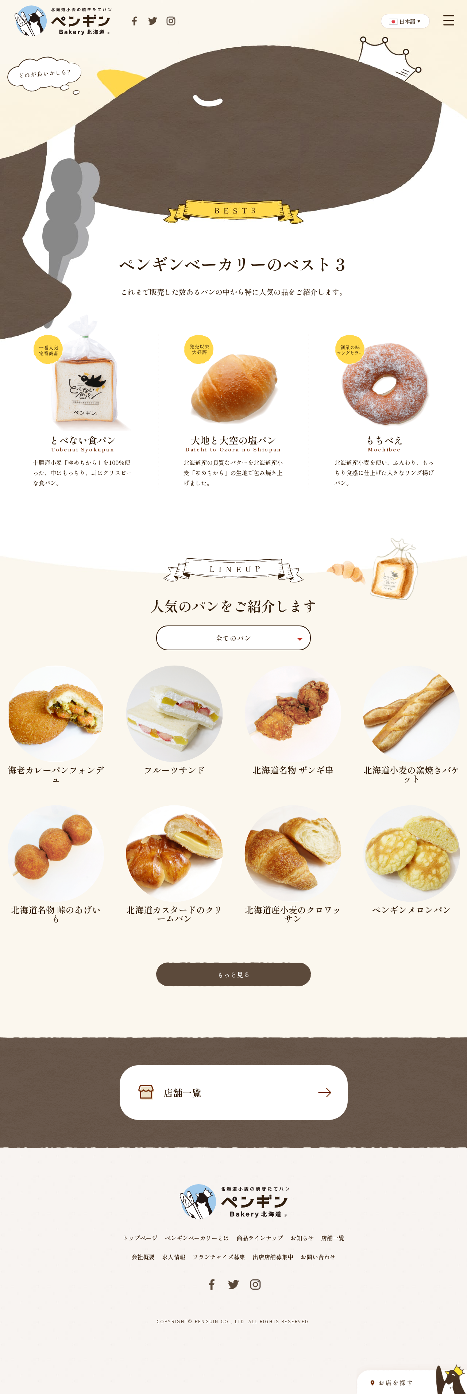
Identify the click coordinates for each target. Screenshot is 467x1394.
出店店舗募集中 (272, 1256)
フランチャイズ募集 (219, 1256)
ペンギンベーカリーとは (197, 1237)
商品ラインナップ (259, 1237)
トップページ (140, 1237)
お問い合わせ (318, 1256)
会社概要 (143, 1256)
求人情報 (173, 1256)
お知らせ (302, 1237)
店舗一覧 (247, 1092)
